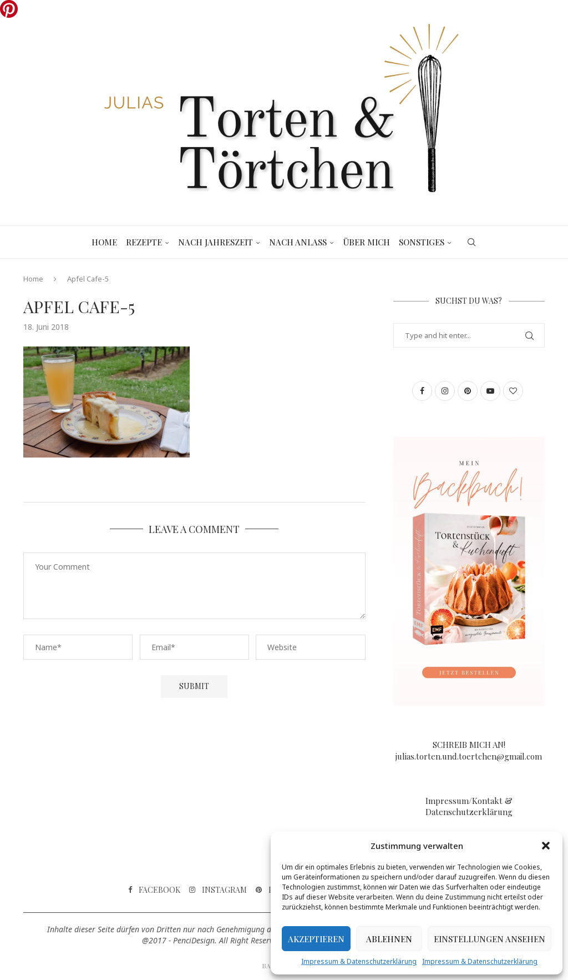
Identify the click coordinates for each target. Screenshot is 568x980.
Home (104, 242)
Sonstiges (421, 242)
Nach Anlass (298, 242)
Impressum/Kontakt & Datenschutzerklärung (469, 806)
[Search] (471, 242)
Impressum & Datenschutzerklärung (359, 961)
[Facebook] (154, 890)
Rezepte (144, 242)
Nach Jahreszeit (215, 242)
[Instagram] (218, 890)
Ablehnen (389, 938)
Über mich (366, 242)
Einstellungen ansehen (489, 938)
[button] (545, 845)
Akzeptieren (316, 938)
